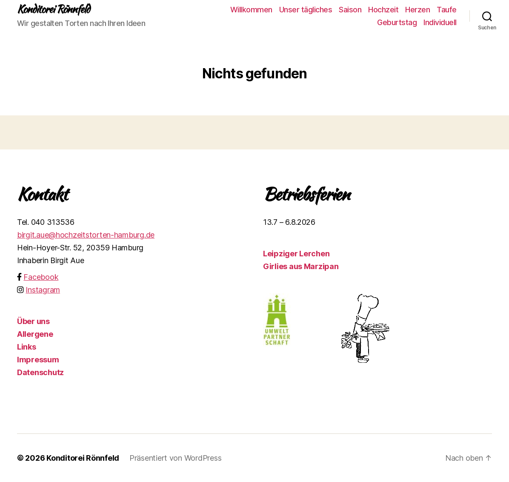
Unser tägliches (305, 9)
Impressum (38, 359)
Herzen (417, 9)
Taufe (447, 9)
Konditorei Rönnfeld (53, 9)
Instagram (43, 289)
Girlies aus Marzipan (301, 266)
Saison (350, 9)
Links (26, 346)
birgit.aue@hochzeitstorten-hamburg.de (85, 234)
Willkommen (251, 9)
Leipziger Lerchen (296, 253)
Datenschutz (40, 372)
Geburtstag (397, 22)
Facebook (40, 277)
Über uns (33, 321)
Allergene (35, 334)
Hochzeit (383, 9)
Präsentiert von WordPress (175, 457)
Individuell (440, 22)
